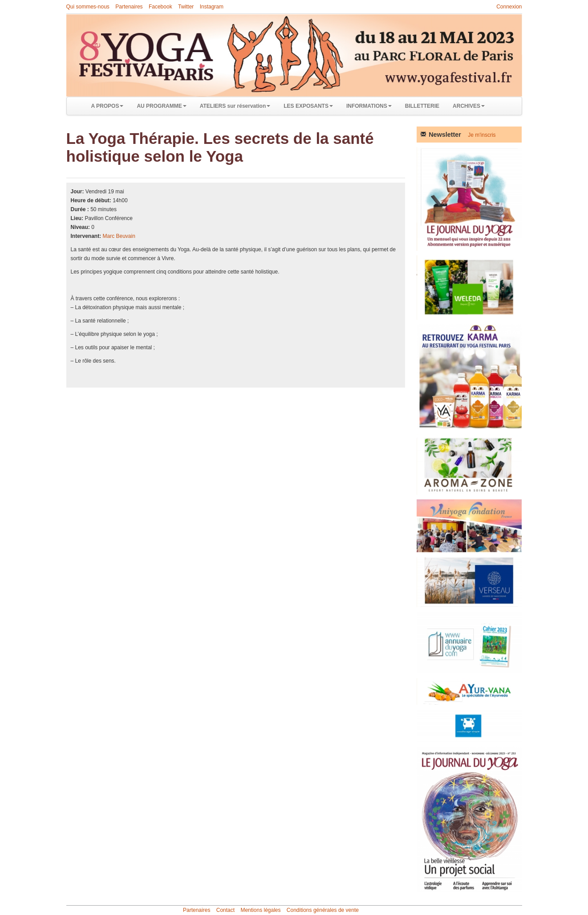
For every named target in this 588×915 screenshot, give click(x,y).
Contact (225, 910)
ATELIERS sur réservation (235, 106)
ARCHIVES (469, 106)
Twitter (186, 7)
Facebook (160, 7)
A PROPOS (107, 106)
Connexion (509, 7)
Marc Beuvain (119, 236)
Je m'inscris (481, 135)
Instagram (211, 7)
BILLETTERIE (422, 106)
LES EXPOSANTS (308, 106)
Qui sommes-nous (87, 7)
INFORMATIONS (369, 106)
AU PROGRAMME (161, 106)
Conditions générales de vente (323, 910)
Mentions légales (260, 910)
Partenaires (128, 7)
